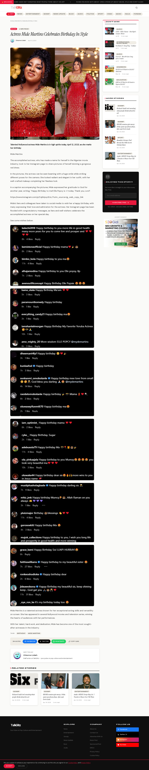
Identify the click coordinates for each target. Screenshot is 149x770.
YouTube (122, 745)
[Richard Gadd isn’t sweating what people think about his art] (110, 108)
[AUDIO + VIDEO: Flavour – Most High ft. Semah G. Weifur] (109, 31)
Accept (9, 766)
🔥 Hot (11, 14)
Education (121, 80)
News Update (59, 14)
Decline (21, 766)
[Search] (136, 7)
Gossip (47, 14)
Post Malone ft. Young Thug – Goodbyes (126, 46)
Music (118, 14)
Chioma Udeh (21, 40)
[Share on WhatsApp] (58, 641)
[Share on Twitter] (44, 641)
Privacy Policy (94, 752)
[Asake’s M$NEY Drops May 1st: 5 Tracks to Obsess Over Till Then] (110, 156)
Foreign (137, 14)
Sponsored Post (95, 744)
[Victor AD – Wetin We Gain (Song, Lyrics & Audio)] (109, 56)
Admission (121, 67)
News (19, 14)
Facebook (122, 729)
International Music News (123, 42)
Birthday (21, 633)
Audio (80, 14)
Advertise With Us (96, 736)
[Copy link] (74, 641)
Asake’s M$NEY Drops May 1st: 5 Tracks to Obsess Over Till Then (84, 695)
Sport (100, 14)
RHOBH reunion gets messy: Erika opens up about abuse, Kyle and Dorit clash (110, 2)
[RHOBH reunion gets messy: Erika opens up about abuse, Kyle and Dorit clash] (110, 124)
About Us (93, 729)
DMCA (92, 748)
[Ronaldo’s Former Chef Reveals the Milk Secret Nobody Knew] (110, 140)
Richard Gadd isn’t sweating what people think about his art (39, 2)
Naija (127, 14)
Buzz (71, 14)
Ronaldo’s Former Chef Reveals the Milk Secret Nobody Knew (124, 142)
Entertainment (33, 14)
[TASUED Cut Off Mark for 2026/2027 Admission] (109, 68)
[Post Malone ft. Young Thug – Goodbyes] (109, 43)
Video (109, 14)
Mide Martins (34, 633)
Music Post (94, 740)
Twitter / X (122, 734)
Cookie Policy (94, 755)
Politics (90, 14)
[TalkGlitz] (16, 8)
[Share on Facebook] (30, 641)
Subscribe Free (120, 202)
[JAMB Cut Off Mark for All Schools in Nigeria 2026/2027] (109, 81)
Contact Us (94, 733)
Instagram (122, 740)
